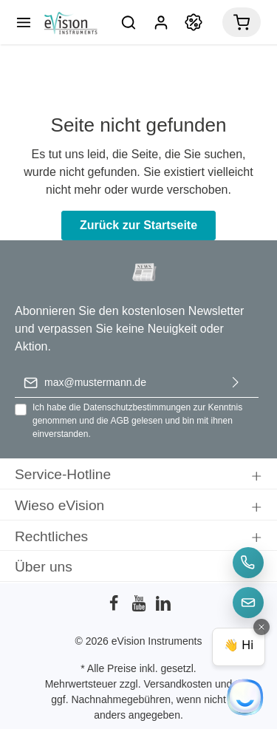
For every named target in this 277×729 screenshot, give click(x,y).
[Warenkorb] (241, 22)
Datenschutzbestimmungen (137, 407)
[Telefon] (248, 562)
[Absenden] (236, 382)
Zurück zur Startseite (138, 225)
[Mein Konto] (161, 22)
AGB (119, 421)
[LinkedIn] (163, 608)
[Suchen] (128, 22)
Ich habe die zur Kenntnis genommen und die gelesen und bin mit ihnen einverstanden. (137, 420)
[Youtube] (140, 608)
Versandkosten (177, 684)
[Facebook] (115, 608)
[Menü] (23, 22)
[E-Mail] (248, 602)
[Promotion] (193, 22)
